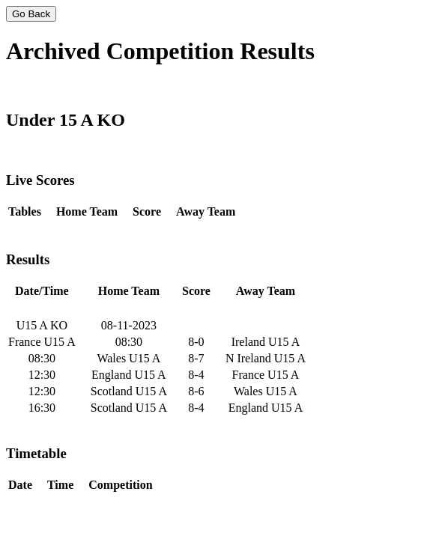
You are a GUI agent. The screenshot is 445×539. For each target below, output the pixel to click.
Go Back (31, 13)
